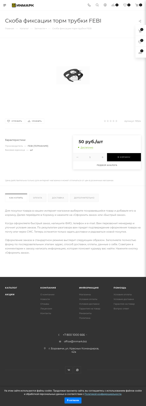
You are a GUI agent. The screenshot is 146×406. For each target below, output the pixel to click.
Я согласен (73, 400)
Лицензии (46, 308)
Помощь (120, 287)
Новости (45, 299)
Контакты (45, 313)
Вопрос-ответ (121, 308)
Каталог (11, 287)
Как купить (16, 198)
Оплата (37, 198)
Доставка (58, 198)
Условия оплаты (88, 299)
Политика (84, 318)
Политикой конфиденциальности (103, 394)
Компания (48, 287)
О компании (47, 294)
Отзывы (44, 303)
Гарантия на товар (89, 308)
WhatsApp (77, 370)
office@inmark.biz (75, 341)
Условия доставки (89, 303)
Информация (89, 287)
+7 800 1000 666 (74, 335)
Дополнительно (84, 198)
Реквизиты (85, 313)
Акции (10, 294)
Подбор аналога (107, 165)
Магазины (85, 294)
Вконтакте (68, 370)
